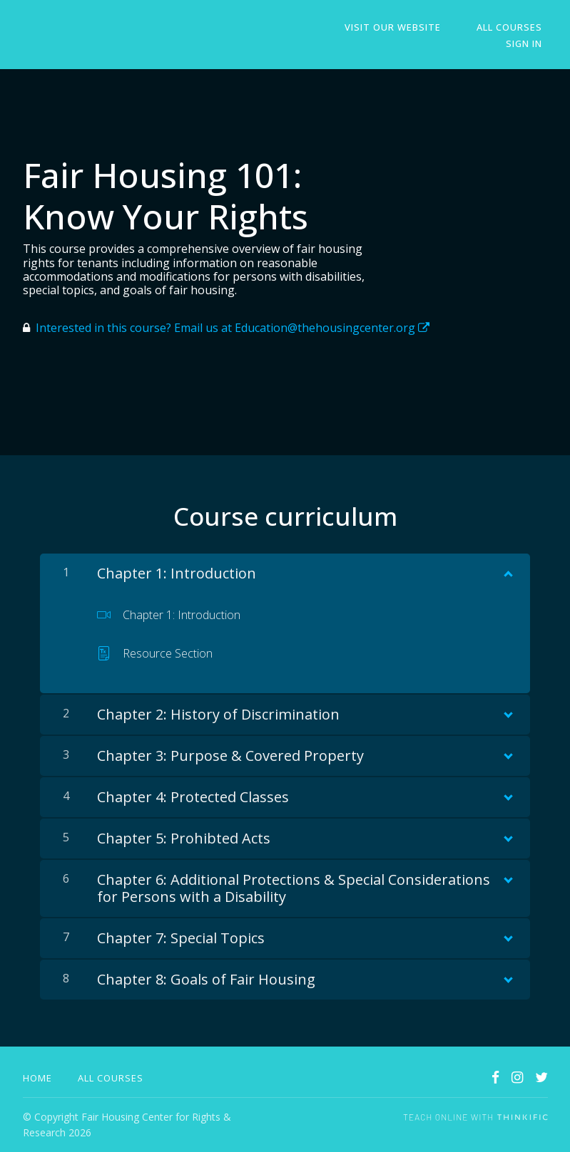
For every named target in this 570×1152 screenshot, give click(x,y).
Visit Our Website (408, 27)
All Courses (515, 27)
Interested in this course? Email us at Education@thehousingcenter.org (232, 328)
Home (37, 1077)
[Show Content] (507, 570)
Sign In (530, 43)
